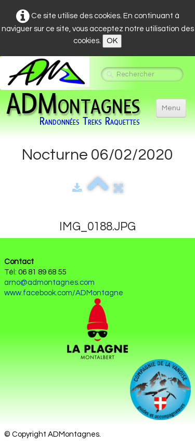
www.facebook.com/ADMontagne (63, 293)
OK (112, 41)
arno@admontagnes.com (49, 282)
